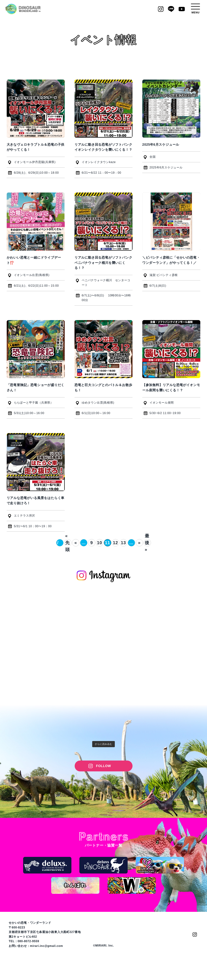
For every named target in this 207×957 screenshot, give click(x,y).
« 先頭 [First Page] (67, 542)
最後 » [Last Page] (147, 542)
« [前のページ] (75, 542)
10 (99, 542)
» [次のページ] (139, 542)
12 (115, 542)
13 (123, 542)
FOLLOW (103, 766)
